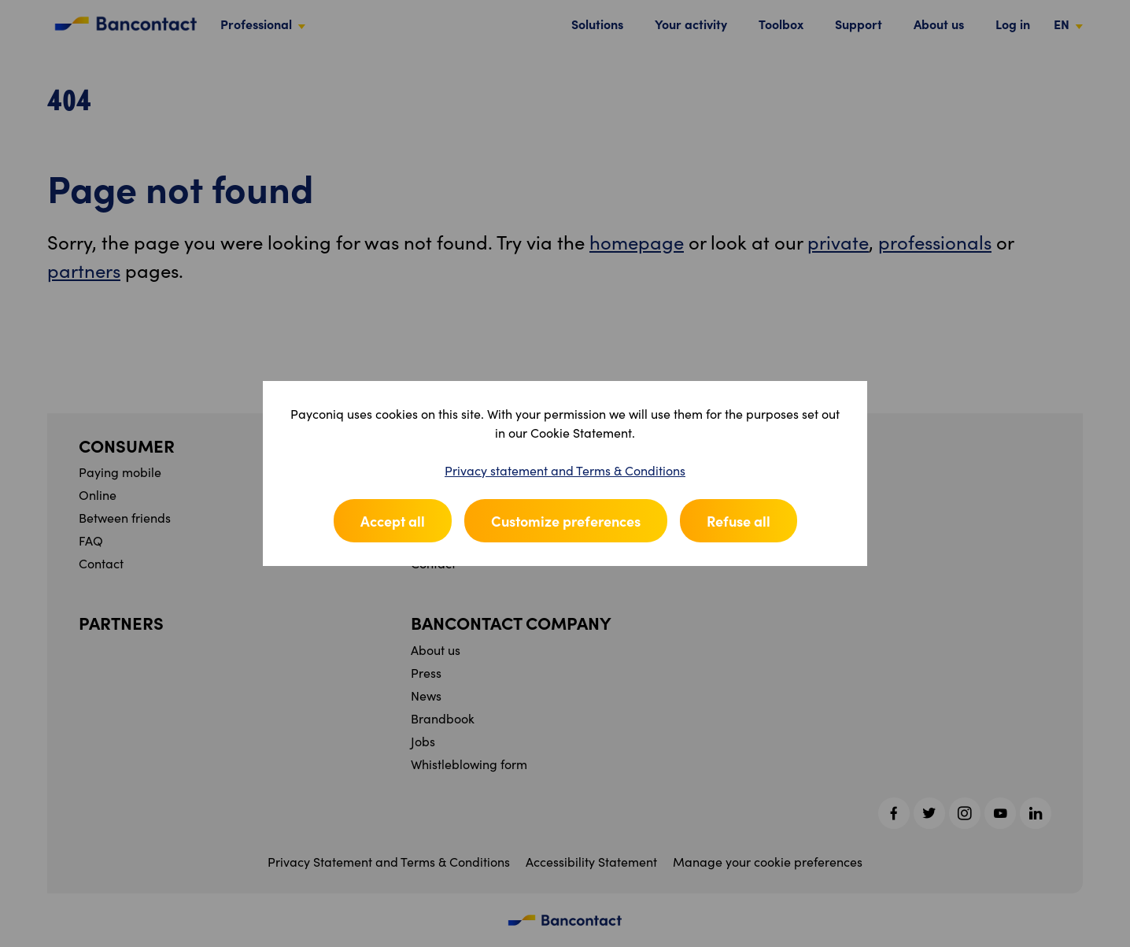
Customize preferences (566, 521)
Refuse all (738, 521)
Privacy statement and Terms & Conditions (565, 470)
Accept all (392, 521)
